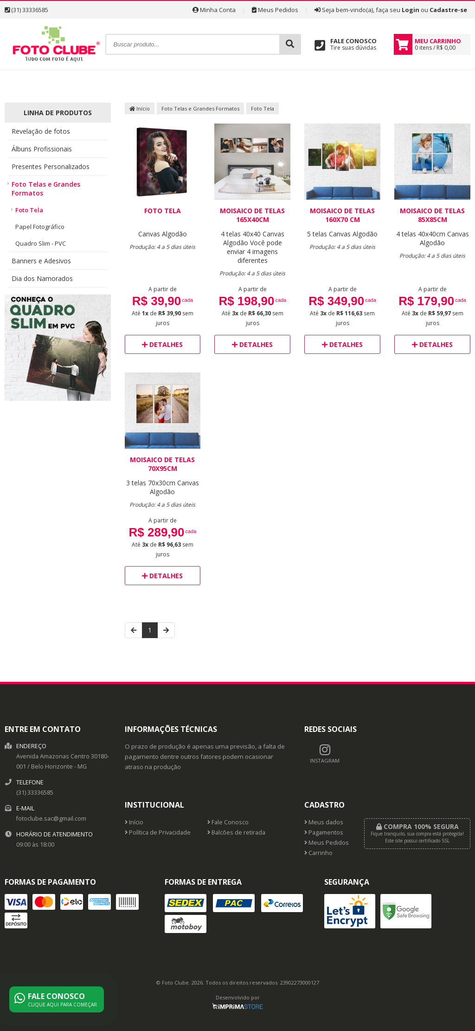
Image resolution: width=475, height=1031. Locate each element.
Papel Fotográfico (39, 226)
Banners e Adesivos (41, 260)
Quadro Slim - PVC (40, 243)
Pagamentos (323, 832)
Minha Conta (214, 10)
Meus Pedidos (275, 10)
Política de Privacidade (158, 832)
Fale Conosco (228, 822)
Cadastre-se (448, 10)
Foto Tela (29, 210)
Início (139, 108)
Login (410, 10)
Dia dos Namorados (42, 278)
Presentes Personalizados (51, 166)
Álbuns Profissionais (42, 148)
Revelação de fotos (41, 131)
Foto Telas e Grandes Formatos (46, 188)
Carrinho (318, 853)
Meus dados (323, 822)
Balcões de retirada (236, 832)
